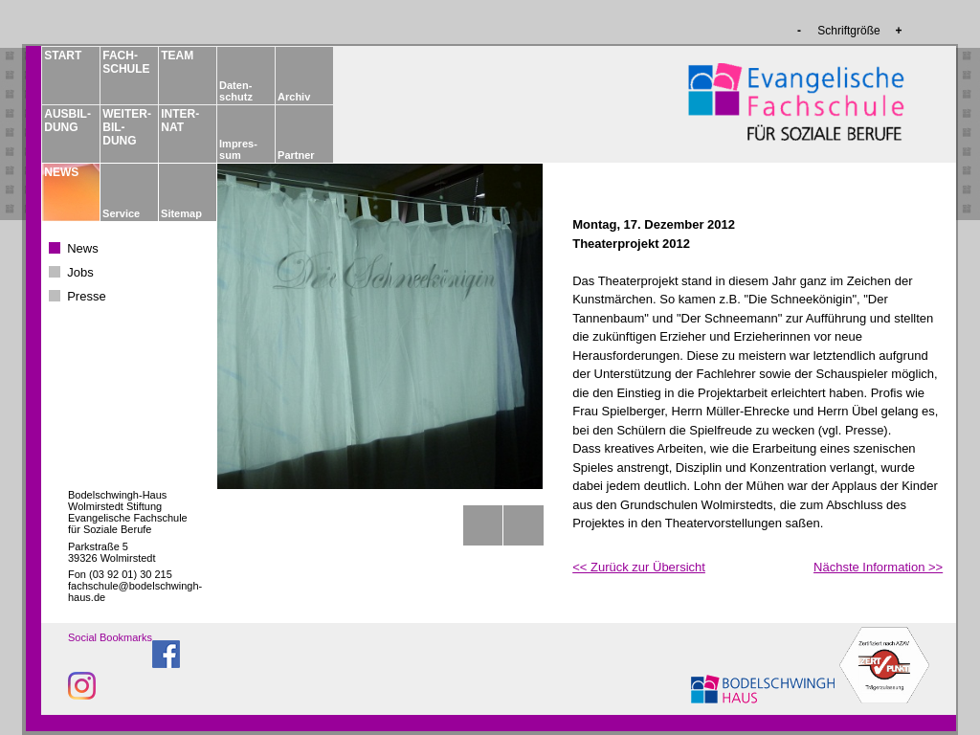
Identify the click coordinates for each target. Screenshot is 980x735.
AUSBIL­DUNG (67, 120)
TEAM (177, 55)
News (83, 248)
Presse (86, 296)
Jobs (80, 272)
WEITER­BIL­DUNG (125, 127)
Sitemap (181, 213)
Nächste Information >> (878, 567)
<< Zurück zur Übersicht (638, 567)
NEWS (61, 172)
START (62, 55)
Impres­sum (238, 149)
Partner (296, 155)
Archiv (294, 96)
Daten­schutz (236, 90)
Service (121, 213)
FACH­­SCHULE (125, 62)
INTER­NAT (180, 120)
